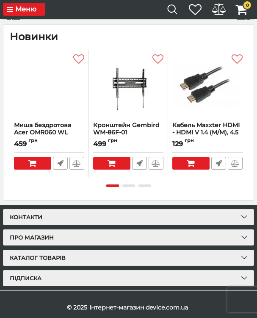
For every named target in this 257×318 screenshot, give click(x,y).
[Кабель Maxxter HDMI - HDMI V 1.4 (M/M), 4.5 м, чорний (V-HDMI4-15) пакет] (207, 85)
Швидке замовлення (60, 163)
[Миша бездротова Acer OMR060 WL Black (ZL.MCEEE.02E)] (49, 85)
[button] (243, 19)
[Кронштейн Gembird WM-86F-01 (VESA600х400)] (128, 85)
